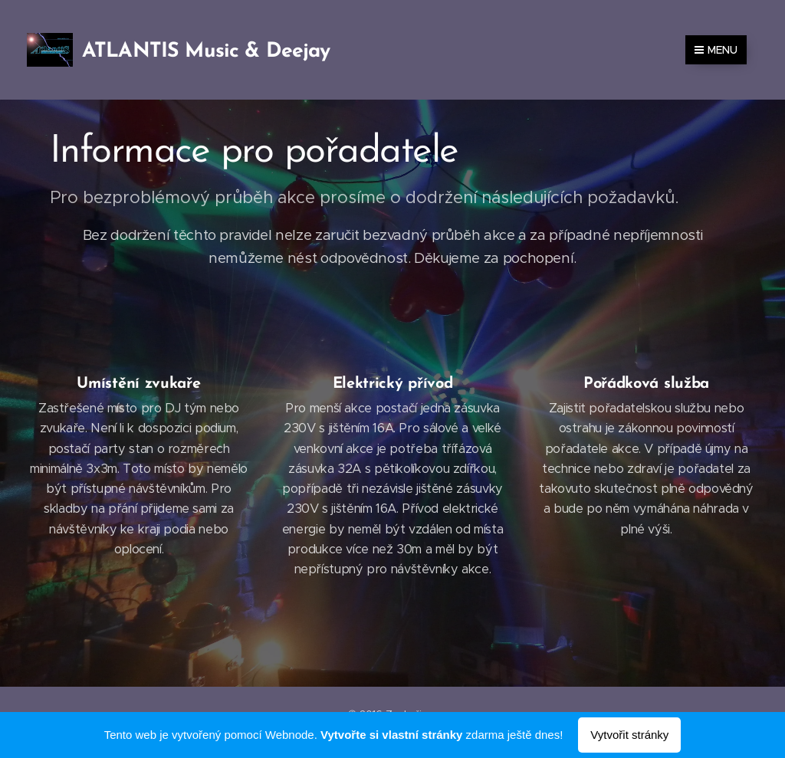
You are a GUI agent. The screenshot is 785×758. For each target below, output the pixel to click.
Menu (716, 50)
